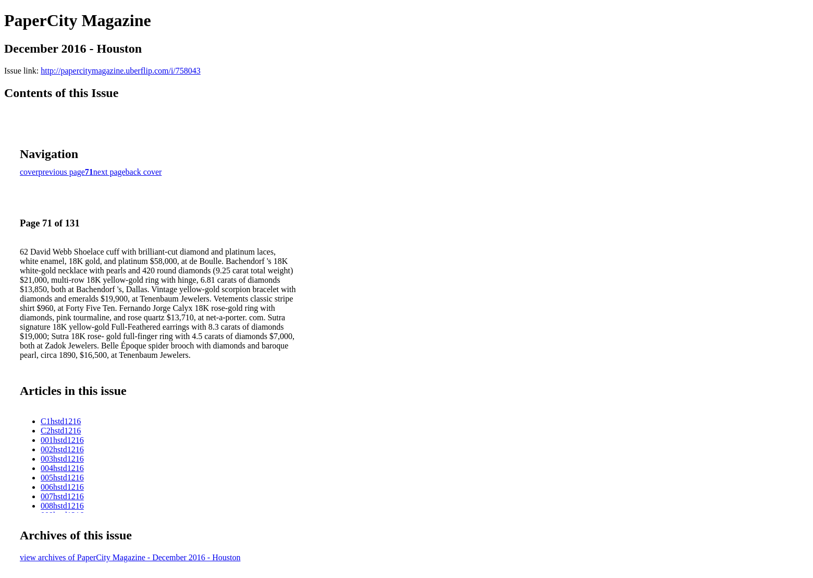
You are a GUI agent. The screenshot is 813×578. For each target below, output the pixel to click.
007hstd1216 (62, 496)
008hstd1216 (62, 505)
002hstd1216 (62, 449)
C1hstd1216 (61, 421)
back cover (144, 171)
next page (109, 171)
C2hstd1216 (61, 430)
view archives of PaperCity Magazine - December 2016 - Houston (130, 557)
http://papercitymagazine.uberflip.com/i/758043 (121, 70)
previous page (62, 171)
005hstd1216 (62, 477)
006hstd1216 (62, 487)
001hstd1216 (62, 440)
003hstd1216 (62, 458)
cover (29, 171)
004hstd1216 (62, 468)
